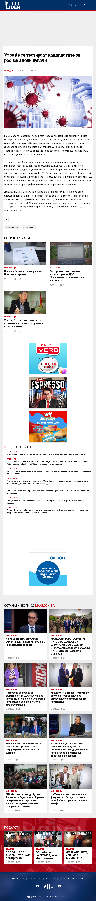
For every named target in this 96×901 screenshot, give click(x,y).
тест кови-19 (30, 227)
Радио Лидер (12, 5)
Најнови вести (19, 447)
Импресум (18, 878)
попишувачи (13, 227)
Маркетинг (35, 878)
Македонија (10, 70)
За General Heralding (72, 878)
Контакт (50, 878)
